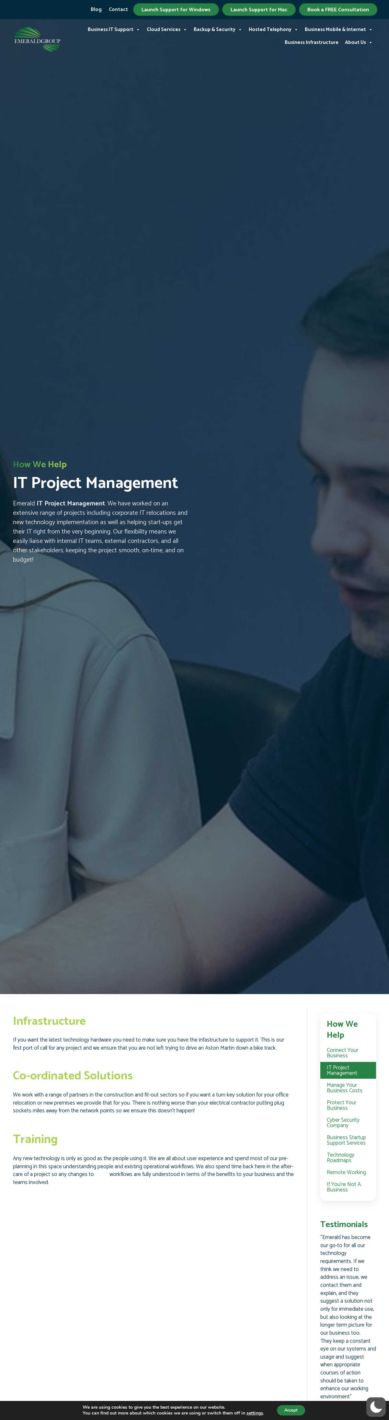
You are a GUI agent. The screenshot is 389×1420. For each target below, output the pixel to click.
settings (252, 1413)
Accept (291, 1410)
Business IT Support (114, 27)
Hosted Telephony (273, 27)
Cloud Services (167, 27)
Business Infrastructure (311, 41)
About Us (359, 40)
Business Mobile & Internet (339, 27)
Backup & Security (218, 27)
